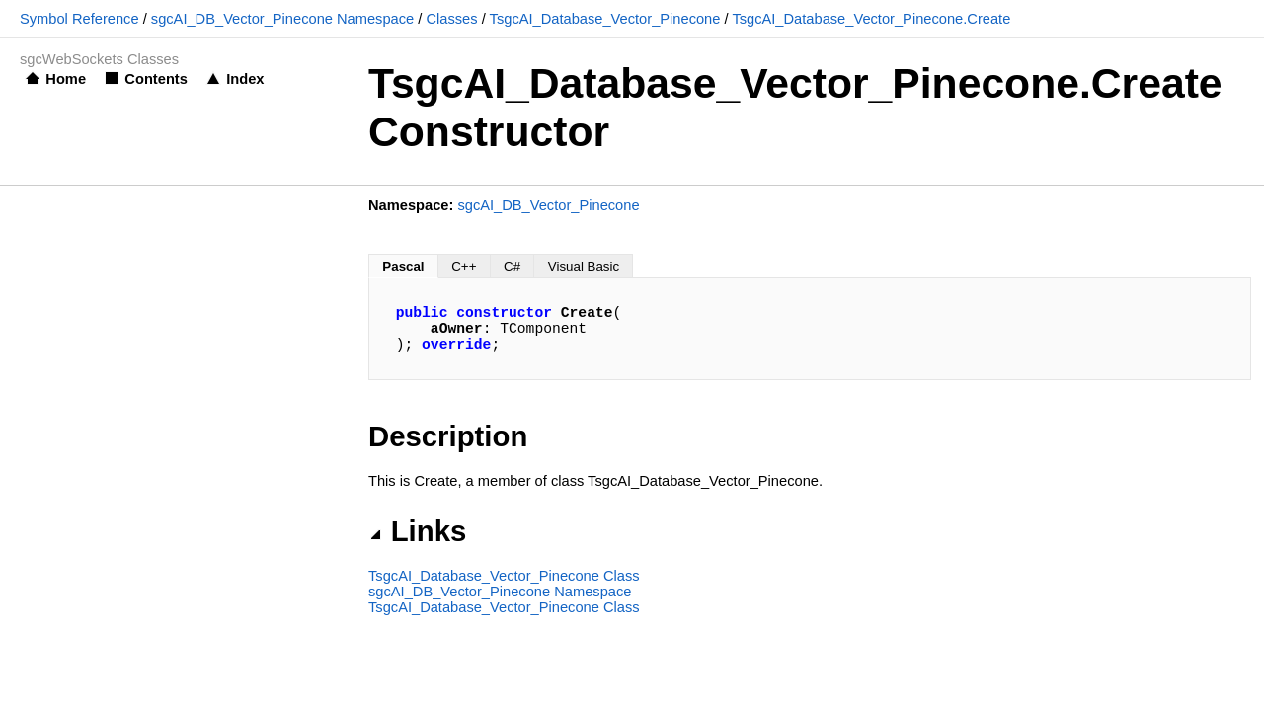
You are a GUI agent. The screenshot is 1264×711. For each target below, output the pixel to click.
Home (65, 79)
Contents (156, 79)
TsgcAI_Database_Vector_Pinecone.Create (871, 19)
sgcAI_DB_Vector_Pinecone (548, 205)
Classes (451, 19)
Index (245, 79)
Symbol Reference (79, 19)
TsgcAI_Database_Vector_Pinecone (605, 19)
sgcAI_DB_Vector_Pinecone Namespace (282, 19)
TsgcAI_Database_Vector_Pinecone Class (504, 576)
